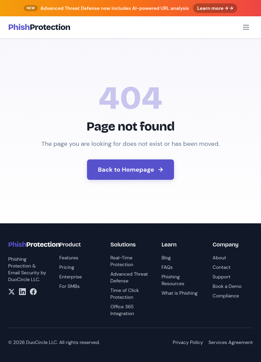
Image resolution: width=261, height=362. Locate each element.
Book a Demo (227, 286)
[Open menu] (246, 27)
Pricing (66, 267)
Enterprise (70, 277)
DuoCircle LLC (23, 279)
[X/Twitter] (11, 291)
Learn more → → (215, 8)
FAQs (167, 267)
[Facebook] (33, 291)
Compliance (226, 296)
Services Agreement (230, 342)
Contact (222, 267)
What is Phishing (179, 293)
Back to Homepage (130, 170)
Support (222, 277)
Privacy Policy (188, 342)
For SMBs (69, 286)
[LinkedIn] (22, 291)
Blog (166, 258)
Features (68, 258)
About (219, 258)
